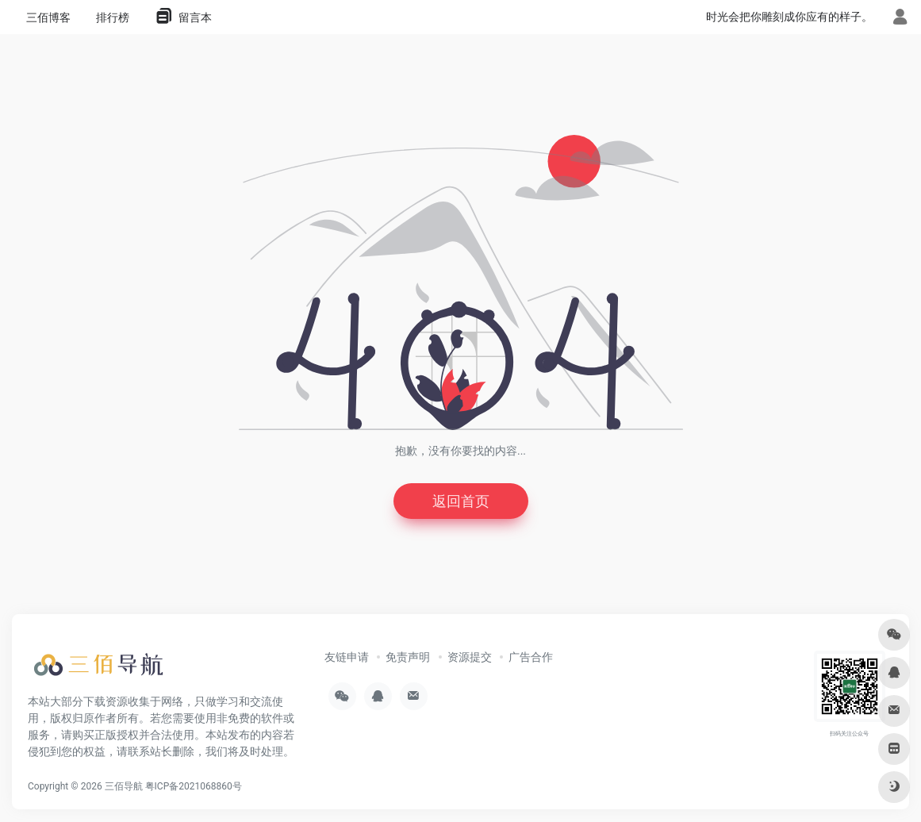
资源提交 (469, 657)
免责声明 (408, 657)
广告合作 (530, 657)
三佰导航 (124, 786)
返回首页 (460, 501)
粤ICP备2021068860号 (193, 786)
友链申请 (346, 657)
